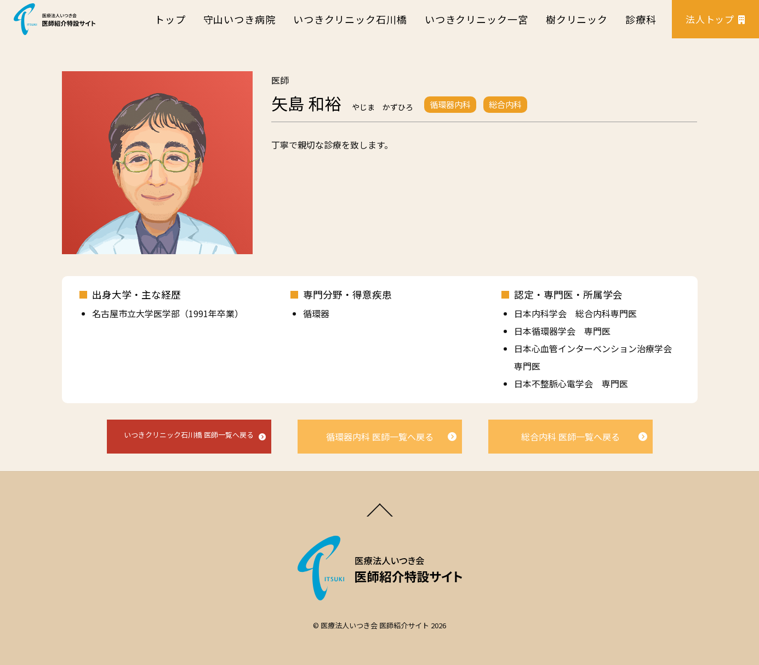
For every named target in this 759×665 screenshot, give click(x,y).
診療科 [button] (641, 19)
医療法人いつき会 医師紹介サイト (375, 625)
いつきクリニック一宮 (476, 19)
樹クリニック (577, 19)
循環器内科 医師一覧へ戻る (379, 436)
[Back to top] (379, 515)
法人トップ (715, 19)
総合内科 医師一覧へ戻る (570, 436)
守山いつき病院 (239, 19)
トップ (170, 19)
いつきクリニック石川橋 (350, 19)
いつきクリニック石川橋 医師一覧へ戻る (189, 434)
